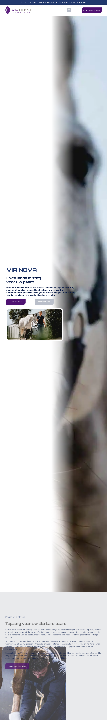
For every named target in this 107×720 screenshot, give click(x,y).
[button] (69, 10)
